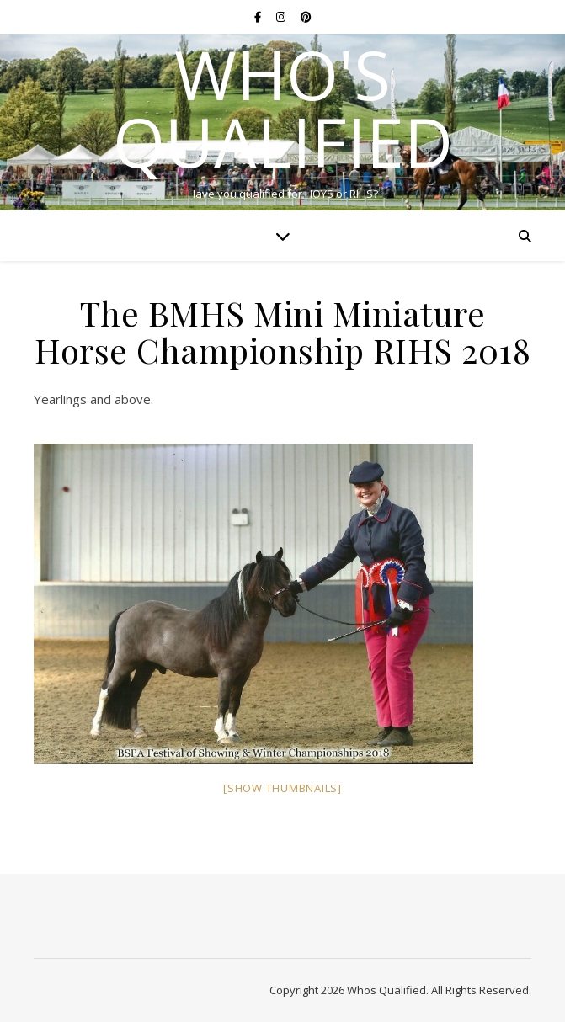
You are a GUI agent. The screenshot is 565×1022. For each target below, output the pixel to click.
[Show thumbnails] (282, 788)
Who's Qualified (283, 107)
